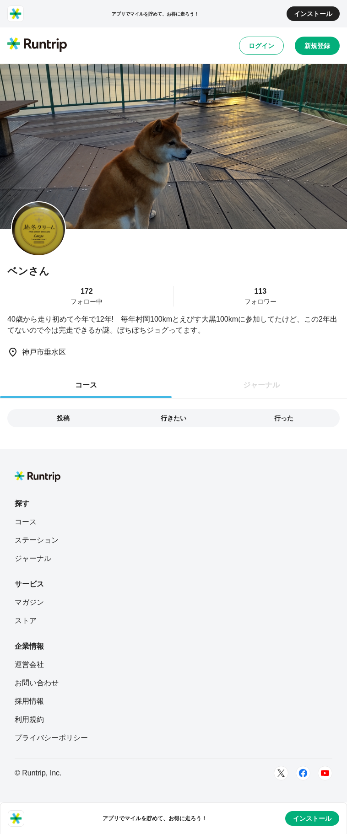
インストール (313, 13)
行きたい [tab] (173, 418)
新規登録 (317, 45)
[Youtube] (325, 773)
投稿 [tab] (63, 418)
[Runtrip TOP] (37, 45)
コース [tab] (86, 385)
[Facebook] (303, 773)
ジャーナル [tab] (261, 385)
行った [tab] (283, 418)
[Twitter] (281, 773)
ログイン (261, 45)
